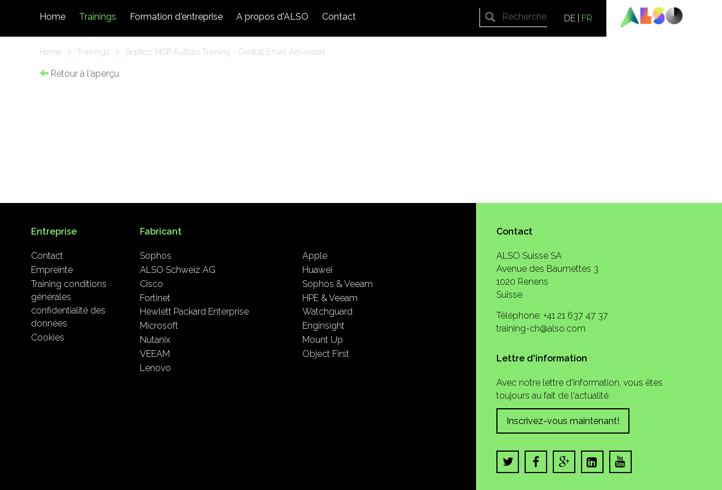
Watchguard (327, 311)
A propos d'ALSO (272, 16)
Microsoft (159, 325)
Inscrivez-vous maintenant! (563, 421)
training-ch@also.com (540, 328)
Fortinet (155, 298)
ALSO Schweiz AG (177, 269)
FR (587, 18)
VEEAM (155, 353)
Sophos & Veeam (337, 284)
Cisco (151, 284)
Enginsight (323, 325)
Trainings (97, 16)
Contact (339, 16)
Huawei (317, 269)
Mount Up (322, 339)
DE (569, 18)
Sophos (155, 255)
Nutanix (155, 339)
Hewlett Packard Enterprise (194, 311)
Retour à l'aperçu (79, 73)
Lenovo (155, 368)
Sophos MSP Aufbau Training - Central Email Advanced (225, 51)
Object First (325, 353)
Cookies (47, 337)
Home (52, 16)
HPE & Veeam (330, 298)
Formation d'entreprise (176, 16)
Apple (314, 255)
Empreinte (52, 269)
